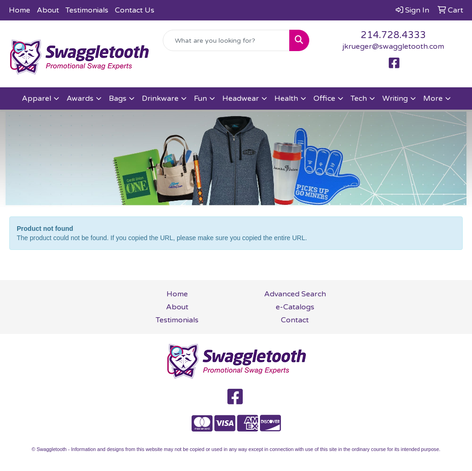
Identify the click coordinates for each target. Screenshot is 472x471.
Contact (295, 320)
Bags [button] (117, 98)
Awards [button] (79, 98)
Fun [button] (200, 98)
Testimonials (87, 10)
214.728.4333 (393, 35)
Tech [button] (359, 98)
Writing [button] (395, 98)
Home (19, 10)
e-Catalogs (295, 307)
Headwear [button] (240, 98)
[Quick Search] (226, 40)
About (48, 10)
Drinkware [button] (160, 98)
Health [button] (286, 98)
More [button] (433, 98)
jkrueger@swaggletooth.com (393, 46)
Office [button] (324, 98)
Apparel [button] (36, 98)
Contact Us (134, 10)
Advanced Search (295, 294)
